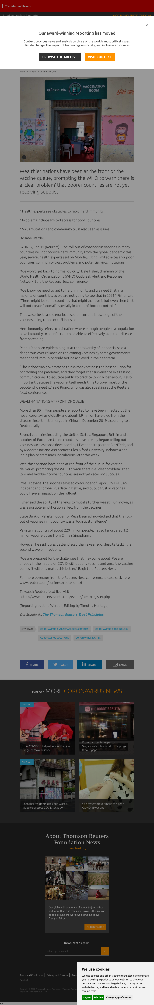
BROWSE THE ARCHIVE (59, 57)
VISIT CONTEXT (100, 57)
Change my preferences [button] (118, 997)
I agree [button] (87, 997)
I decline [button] (98, 997)
